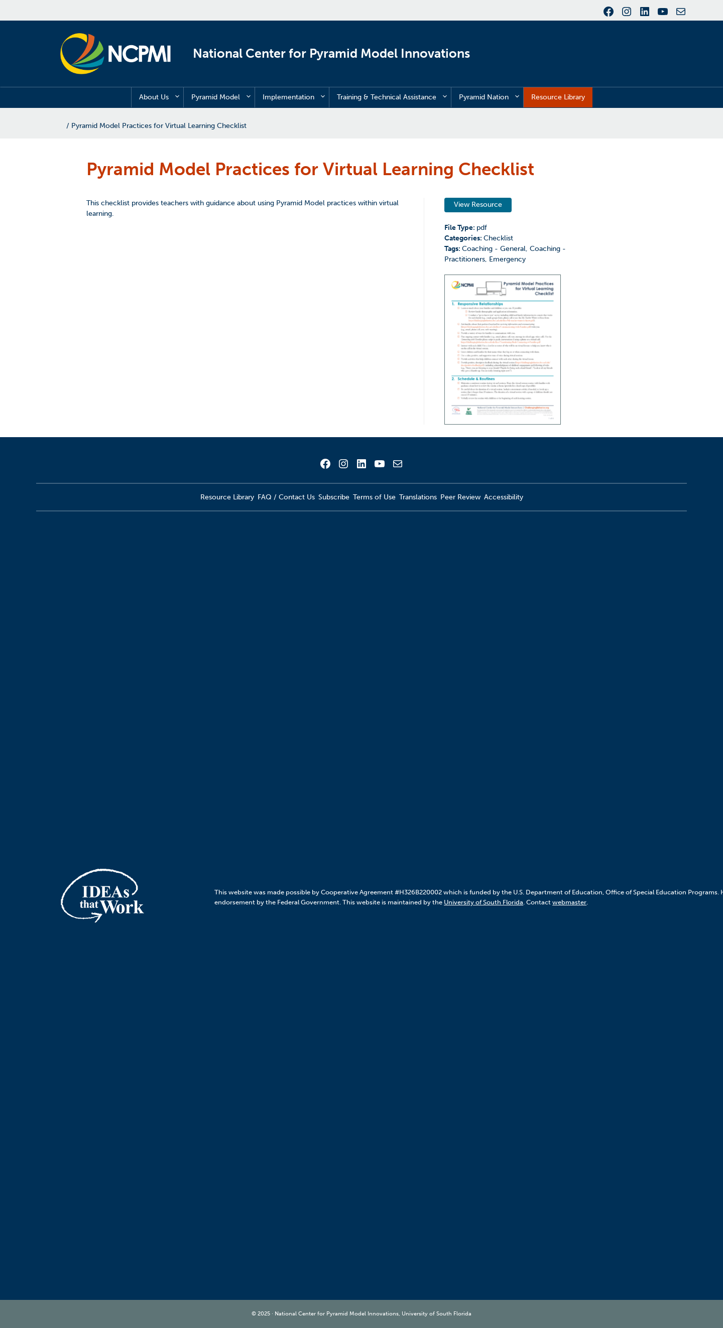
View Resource (478, 204)
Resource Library (558, 97)
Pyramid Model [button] (223, 97)
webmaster (569, 902)
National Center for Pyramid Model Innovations (331, 53)
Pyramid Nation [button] (491, 97)
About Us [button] (161, 97)
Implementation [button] (296, 97)
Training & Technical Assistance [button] (394, 97)
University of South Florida (483, 902)
